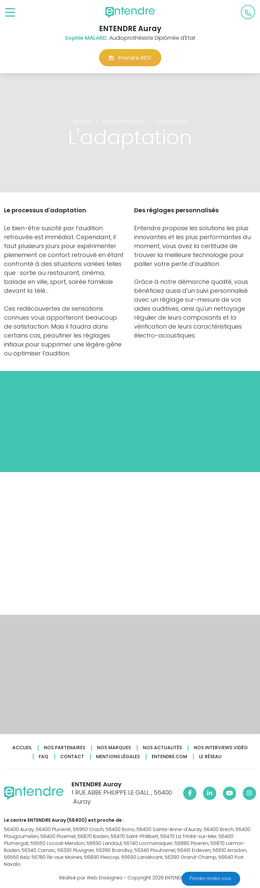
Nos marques (114, 748)
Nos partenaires (64, 748)
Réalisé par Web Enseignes (91, 877)
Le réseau (210, 756)
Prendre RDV (130, 58)
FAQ (43, 756)
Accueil (22, 748)
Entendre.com (169, 756)
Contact (72, 756)
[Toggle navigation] (10, 13)
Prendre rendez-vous (210, 878)
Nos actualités (162, 748)
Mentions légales (118, 756)
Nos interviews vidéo (221, 748)
